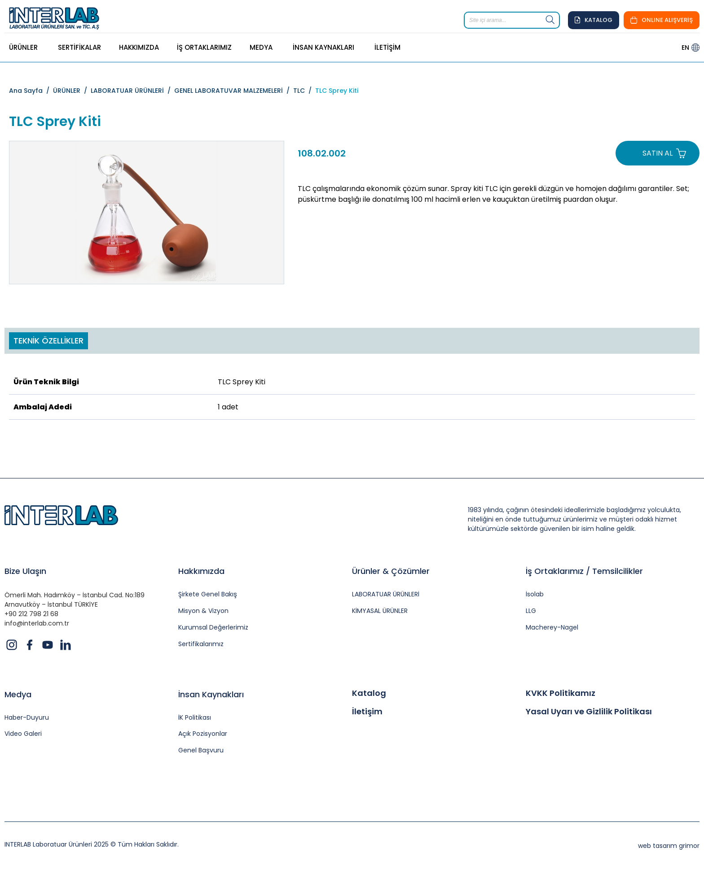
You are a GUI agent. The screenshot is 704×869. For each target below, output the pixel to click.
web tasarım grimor (669, 845)
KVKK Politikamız (560, 693)
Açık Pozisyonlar (202, 734)
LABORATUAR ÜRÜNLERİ (385, 594)
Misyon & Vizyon (203, 611)
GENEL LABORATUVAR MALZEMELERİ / (233, 90)
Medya (17, 694)
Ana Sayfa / (31, 90)
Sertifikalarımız (201, 644)
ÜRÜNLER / (72, 90)
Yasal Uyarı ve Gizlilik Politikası (589, 712)
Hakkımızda (201, 571)
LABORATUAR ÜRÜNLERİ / (132, 90)
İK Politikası (194, 717)
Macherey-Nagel (552, 627)
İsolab (535, 594)
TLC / (304, 90)
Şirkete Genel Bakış (207, 594)
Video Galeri (23, 734)
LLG (531, 611)
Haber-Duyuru (26, 717)
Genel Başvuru (201, 750)
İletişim (367, 712)
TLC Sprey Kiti (336, 90)
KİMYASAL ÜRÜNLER (380, 611)
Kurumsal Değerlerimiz (213, 627)
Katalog (369, 693)
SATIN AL (657, 153)
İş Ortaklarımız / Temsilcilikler (584, 571)
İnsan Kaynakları (211, 694)
